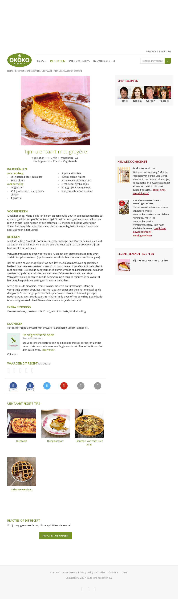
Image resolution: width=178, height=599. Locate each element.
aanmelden (165, 51)
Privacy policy (85, 572)
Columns (113, 572)
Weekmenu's (79, 61)
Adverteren (68, 572)
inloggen (151, 51)
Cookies (100, 572)
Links (124, 572)
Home (41, 61)
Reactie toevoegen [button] (55, 535)
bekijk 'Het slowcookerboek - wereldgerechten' (149, 232)
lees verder (48, 349)
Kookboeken (104, 61)
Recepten (58, 61)
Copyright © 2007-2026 (79, 577)
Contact (54, 572)
